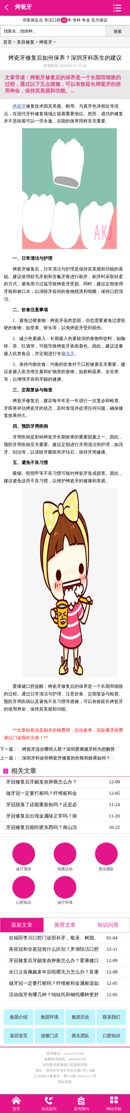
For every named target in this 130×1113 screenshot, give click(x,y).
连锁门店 (49, 1035)
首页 (7, 42)
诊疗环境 (65, 890)
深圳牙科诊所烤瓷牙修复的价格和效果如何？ (66, 758)
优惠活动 (65, 856)
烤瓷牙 (23, 7)
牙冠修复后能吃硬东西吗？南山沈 (41, 827)
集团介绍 (18, 1017)
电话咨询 (48, 1109)
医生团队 (106, 856)
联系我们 (111, 1017)
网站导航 (65, 1082)
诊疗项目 (23, 856)
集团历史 (80, 1017)
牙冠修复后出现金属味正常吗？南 (41, 815)
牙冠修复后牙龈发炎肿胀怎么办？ (41, 781)
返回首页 (18, 1035)
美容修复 (25, 42)
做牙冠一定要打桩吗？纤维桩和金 (41, 793)
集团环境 (49, 1017)
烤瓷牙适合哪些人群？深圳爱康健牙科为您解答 (68, 749)
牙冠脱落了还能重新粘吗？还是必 (41, 804)
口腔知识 (23, 890)
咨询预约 (81, 1109)
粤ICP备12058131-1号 (79, 1076)
